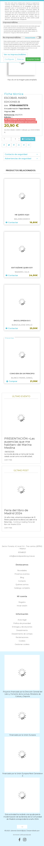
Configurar (9, 59)
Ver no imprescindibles (15, 54)
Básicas (20, 59)
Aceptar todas (33, 59)
